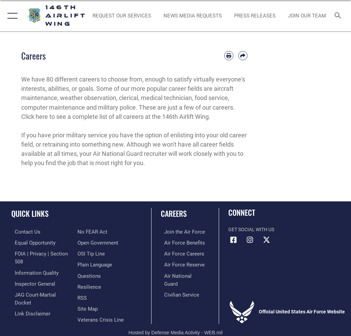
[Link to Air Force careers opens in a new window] (179, 253)
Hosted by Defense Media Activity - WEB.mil (176, 321)
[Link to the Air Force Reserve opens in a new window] (179, 263)
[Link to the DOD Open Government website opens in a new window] (96, 232)
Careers (174, 213)
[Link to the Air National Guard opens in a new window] (180, 274)
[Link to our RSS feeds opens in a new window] (81, 284)
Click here (34, 116)
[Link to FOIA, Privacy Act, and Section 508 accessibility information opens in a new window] (40, 253)
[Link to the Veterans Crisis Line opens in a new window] (98, 305)
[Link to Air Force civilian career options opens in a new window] (176, 284)
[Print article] (228, 55)
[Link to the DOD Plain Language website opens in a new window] (94, 253)
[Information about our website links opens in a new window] (27, 295)
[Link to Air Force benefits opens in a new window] (179, 242)
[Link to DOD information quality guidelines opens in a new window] (32, 263)
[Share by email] (242, 55)
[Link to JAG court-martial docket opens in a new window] (38, 284)
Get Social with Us (251, 230)
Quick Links (30, 213)
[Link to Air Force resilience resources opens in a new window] (87, 274)
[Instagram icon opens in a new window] (250, 240)
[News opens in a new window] (254, 15)
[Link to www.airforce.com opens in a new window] (179, 232)
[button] (11, 16)
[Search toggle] (339, 16)
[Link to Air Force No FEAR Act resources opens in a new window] (24, 305)
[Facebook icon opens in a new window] (233, 240)
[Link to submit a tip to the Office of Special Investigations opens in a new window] (89, 242)
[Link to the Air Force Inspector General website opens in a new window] (30, 274)
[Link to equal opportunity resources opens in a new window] (30, 242)
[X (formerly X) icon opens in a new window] (266, 240)
